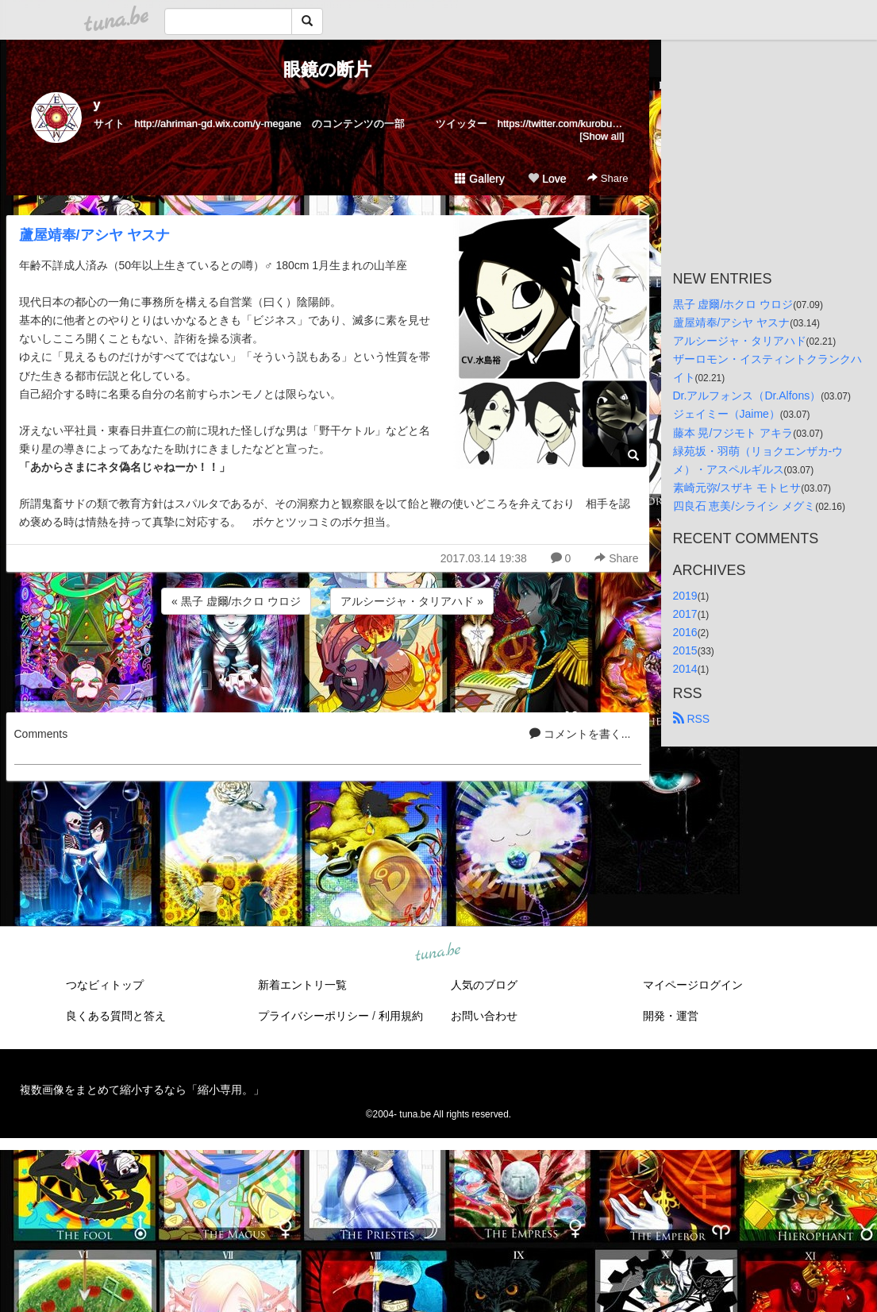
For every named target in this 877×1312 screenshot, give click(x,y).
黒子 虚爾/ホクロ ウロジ (733, 304)
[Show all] (601, 136)
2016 (685, 632)
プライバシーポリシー (313, 1015)
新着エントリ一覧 (302, 984)
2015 (685, 650)
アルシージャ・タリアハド (739, 340)
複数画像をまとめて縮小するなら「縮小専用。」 (142, 1089)
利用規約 (401, 1015)
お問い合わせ (484, 1015)
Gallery (479, 178)
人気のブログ (484, 984)
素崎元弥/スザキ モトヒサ (737, 487)
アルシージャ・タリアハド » (411, 601)
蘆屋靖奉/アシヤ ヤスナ (94, 235)
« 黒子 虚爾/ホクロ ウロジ (236, 601)
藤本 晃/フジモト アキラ (733, 432)
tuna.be (438, 953)
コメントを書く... (580, 733)
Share (607, 178)
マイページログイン (693, 984)
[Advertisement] (327, 661)
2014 (685, 668)
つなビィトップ (105, 984)
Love (547, 178)
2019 (685, 595)
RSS (691, 718)
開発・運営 (670, 1015)
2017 (685, 614)
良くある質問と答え (116, 1015)
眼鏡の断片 (327, 69)
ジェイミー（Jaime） (726, 413)
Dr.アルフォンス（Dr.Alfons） (747, 395)
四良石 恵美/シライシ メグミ (744, 506)
